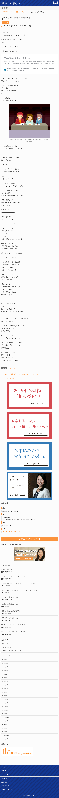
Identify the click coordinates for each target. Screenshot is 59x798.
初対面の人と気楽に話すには (9, 604)
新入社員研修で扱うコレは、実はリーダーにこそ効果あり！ (18, 583)
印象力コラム (5, 22)
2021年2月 (5, 692)
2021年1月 (5, 696)
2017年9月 (5, 739)
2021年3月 (5, 688)
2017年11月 (5, 732)
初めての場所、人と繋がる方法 (10, 611)
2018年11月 (5, 714)
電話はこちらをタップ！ (29, 539)
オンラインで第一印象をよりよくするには (13, 631)
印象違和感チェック (8, 647)
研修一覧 (4, 771)
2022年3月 (5, 660)
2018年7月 (5, 721)
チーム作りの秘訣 (10, 378)
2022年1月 (5, 663)
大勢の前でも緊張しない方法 (9, 597)
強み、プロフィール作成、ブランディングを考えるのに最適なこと (20, 590)
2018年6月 (5, 724)
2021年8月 (5, 670)
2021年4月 (5, 685)
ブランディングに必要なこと (9, 618)
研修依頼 (4, 778)
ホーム (3, 767)
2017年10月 (5, 735)
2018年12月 (5, 710)
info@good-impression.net (11, 531)
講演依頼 (4, 782)
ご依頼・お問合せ (6, 789)
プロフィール (5, 774)
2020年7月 (5, 703)
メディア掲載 (5, 786)
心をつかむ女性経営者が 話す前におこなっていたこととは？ (22, 374)
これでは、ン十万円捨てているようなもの (13, 576)
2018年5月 (5, 728)
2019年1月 (5, 706)
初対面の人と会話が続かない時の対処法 (13, 625)
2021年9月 (5, 667)
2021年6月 (5, 678)
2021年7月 (5, 674)
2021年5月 (5, 681)
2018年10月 (5, 717)
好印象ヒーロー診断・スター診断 (11, 651)
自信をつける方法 (6, 569)
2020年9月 (5, 699)
